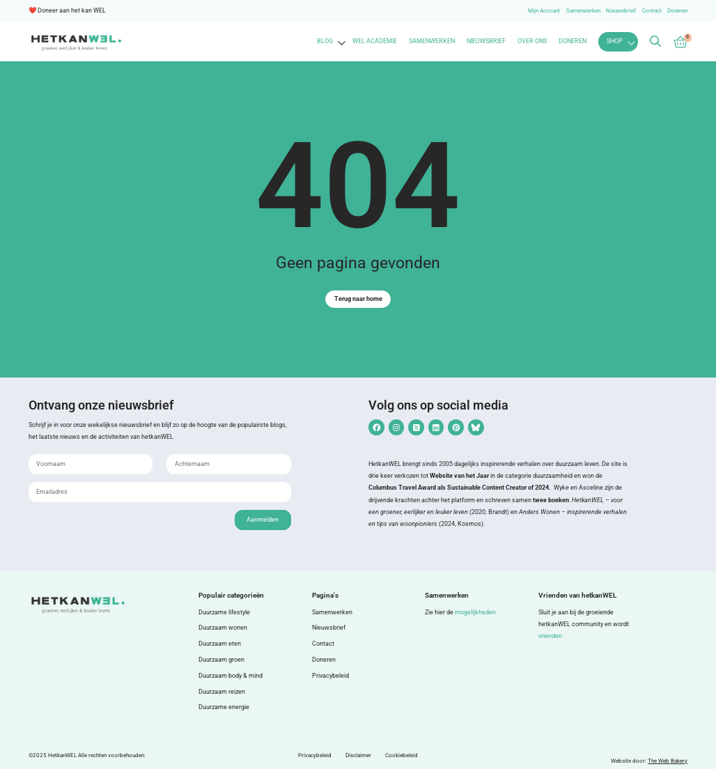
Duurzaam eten (220, 643)
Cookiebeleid (401, 755)
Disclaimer (358, 755)
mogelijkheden (475, 612)
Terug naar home (358, 298)
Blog (325, 41)
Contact (652, 11)
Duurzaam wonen (223, 627)
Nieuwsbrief (621, 11)
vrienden (550, 635)
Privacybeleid (330, 675)
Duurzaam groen (221, 659)
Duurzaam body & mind (231, 675)
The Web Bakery (667, 761)
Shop (615, 41)
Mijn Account (544, 11)
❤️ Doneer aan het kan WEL (67, 10)
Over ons (532, 41)
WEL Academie (374, 41)
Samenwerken (583, 11)
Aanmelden (263, 519)
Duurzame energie (224, 707)
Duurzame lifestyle (224, 612)
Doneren (677, 11)
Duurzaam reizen (222, 691)
